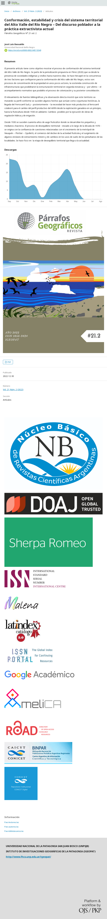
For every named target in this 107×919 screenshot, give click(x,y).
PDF (9, 362)
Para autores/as (11, 826)
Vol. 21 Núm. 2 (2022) (33, 11)
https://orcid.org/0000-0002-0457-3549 (24, 50)
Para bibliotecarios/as (14, 831)
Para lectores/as (11, 822)
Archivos (16, 11)
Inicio (6, 11)
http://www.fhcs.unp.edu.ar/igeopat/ (28, 856)
